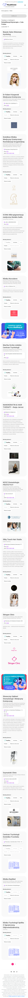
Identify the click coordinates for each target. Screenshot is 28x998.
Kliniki (11, 10)
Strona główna (4, 10)
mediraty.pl (20, 1)
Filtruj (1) (14, 15)
